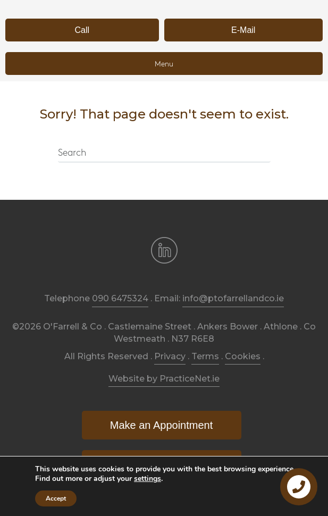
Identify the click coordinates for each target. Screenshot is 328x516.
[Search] (164, 154)
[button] (82, 30)
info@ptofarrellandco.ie (233, 298)
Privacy (170, 356)
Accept (56, 498)
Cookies (242, 356)
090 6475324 (120, 298)
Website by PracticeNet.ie (164, 379)
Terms (205, 356)
